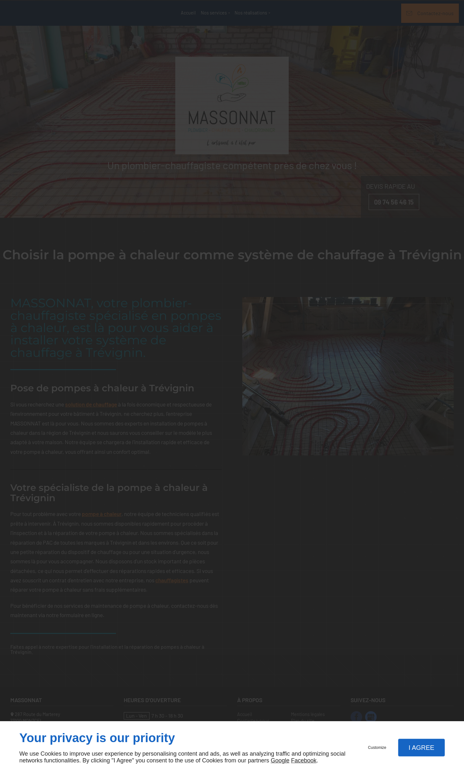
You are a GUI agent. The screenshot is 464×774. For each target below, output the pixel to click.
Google (280, 760)
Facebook (303, 760)
